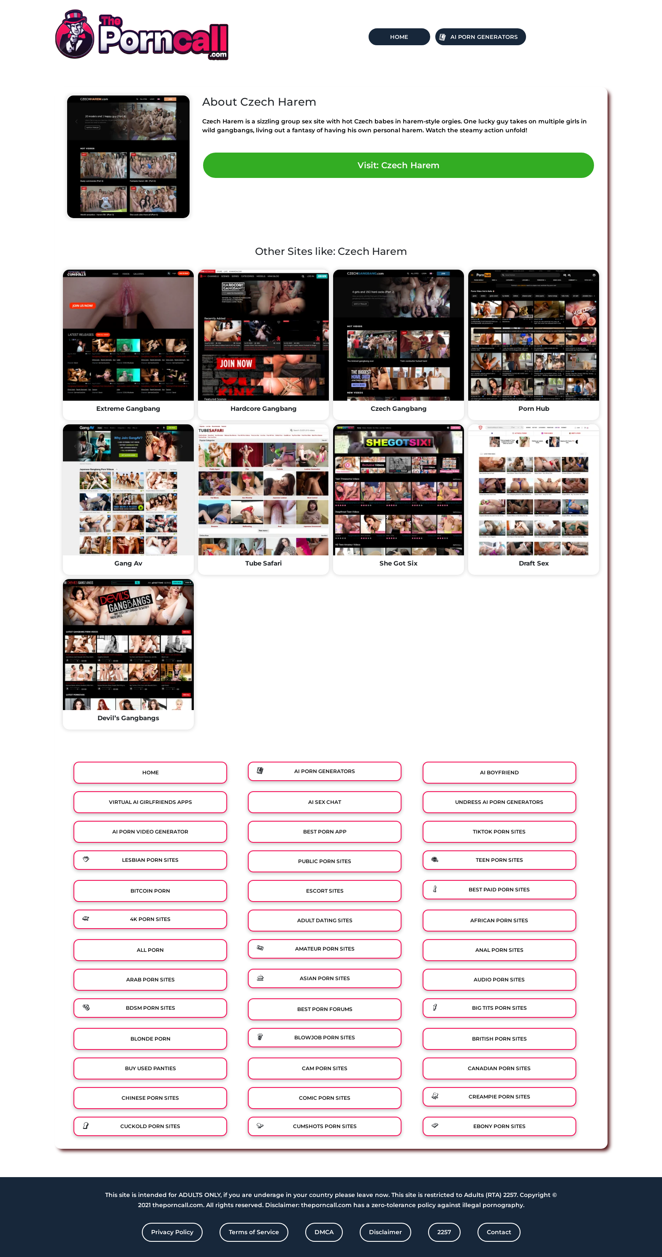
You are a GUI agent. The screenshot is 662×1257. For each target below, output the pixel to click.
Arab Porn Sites (150, 979)
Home (399, 36)
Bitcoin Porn (150, 891)
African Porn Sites (499, 920)
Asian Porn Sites (325, 978)
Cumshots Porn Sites (325, 1126)
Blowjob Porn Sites (324, 1037)
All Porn (150, 950)
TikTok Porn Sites (499, 831)
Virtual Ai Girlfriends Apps (150, 802)
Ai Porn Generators (484, 36)
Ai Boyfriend (499, 772)
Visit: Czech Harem (399, 165)
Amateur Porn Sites (325, 948)
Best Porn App (325, 831)
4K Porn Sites (150, 919)
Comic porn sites (324, 1098)
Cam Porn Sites (324, 1068)
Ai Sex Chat (324, 802)
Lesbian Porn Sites (150, 860)
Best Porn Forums (325, 1009)
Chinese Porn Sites (150, 1098)
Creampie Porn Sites (499, 1096)
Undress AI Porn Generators (499, 802)
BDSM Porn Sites (150, 1008)
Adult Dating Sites (325, 920)
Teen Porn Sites (499, 860)
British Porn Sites (499, 1039)
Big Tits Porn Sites (499, 1008)
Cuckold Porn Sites (150, 1126)
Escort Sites (325, 891)
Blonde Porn (150, 1039)
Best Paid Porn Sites (499, 889)
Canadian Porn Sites (499, 1068)
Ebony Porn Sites (499, 1126)
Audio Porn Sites (499, 979)
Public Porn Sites (324, 861)
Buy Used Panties (150, 1068)
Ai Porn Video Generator (150, 831)
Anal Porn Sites (499, 950)
